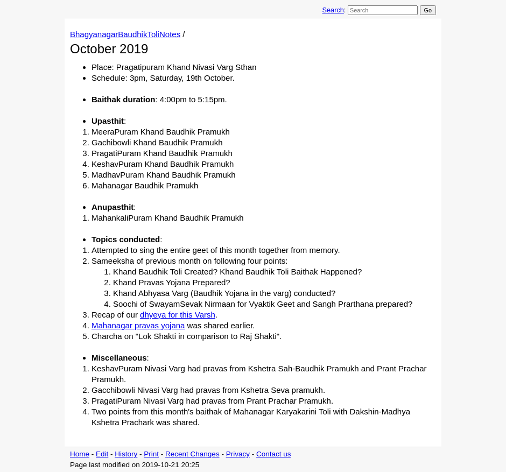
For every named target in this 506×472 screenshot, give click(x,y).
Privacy (238, 454)
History (126, 454)
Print (151, 454)
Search (332, 10)
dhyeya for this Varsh (177, 314)
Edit (102, 454)
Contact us (273, 454)
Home (79, 454)
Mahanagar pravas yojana (138, 325)
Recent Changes (192, 454)
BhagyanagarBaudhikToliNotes (125, 34)
